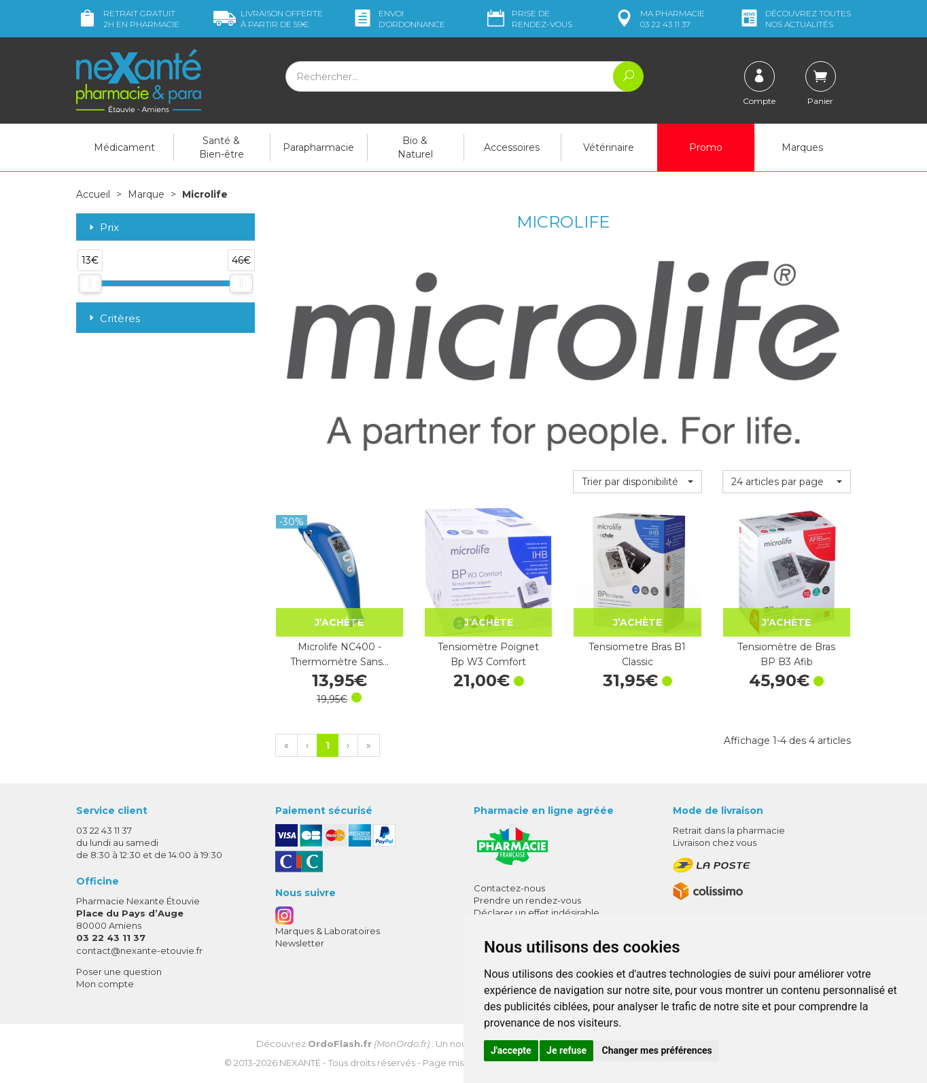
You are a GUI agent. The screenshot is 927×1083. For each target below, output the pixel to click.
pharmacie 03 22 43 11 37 (659, 18)
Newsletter (299, 943)
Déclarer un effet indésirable (536, 912)
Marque (146, 194)
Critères (113, 318)
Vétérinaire (608, 147)
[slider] (89, 283)
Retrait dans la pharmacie (729, 830)
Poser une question (119, 971)
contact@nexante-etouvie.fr (139, 950)
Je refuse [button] (566, 1050)
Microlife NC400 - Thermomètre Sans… (339, 654)
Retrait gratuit (127, 18)
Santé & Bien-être (221, 147)
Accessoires (512, 147)
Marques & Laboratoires (327, 930)
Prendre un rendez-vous (527, 900)
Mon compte (105, 983)
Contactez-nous (509, 888)
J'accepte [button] (511, 1050)
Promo (705, 147)
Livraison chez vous (714, 842)
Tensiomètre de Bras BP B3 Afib (786, 654)
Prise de (528, 18)
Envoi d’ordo (398, 18)
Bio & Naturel (415, 147)
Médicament (124, 147)
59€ (268, 18)
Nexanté (300, 1062)
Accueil (93, 194)
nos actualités (794, 18)
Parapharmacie (318, 147)
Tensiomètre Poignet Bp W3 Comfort (488, 654)
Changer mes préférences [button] (657, 1050)
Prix (102, 228)
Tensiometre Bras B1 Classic (637, 654)
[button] (637, 481)
